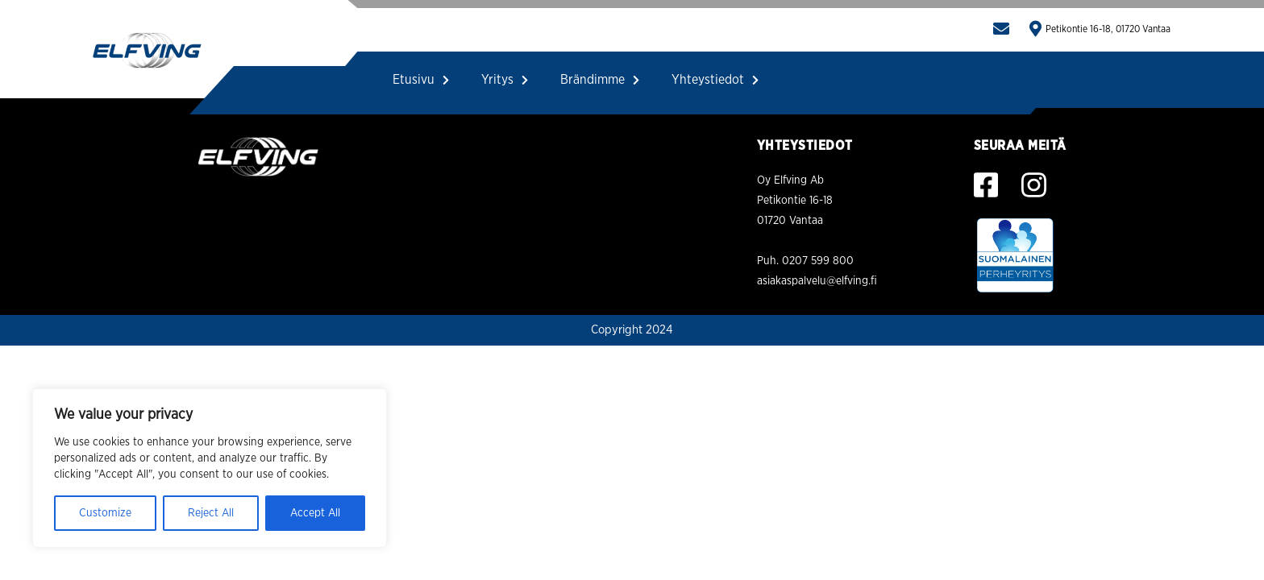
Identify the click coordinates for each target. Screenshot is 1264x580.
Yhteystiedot (715, 79)
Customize (105, 513)
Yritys (504, 79)
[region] (209, 468)
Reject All (211, 513)
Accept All (315, 513)
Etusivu (421, 79)
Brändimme (599, 79)
